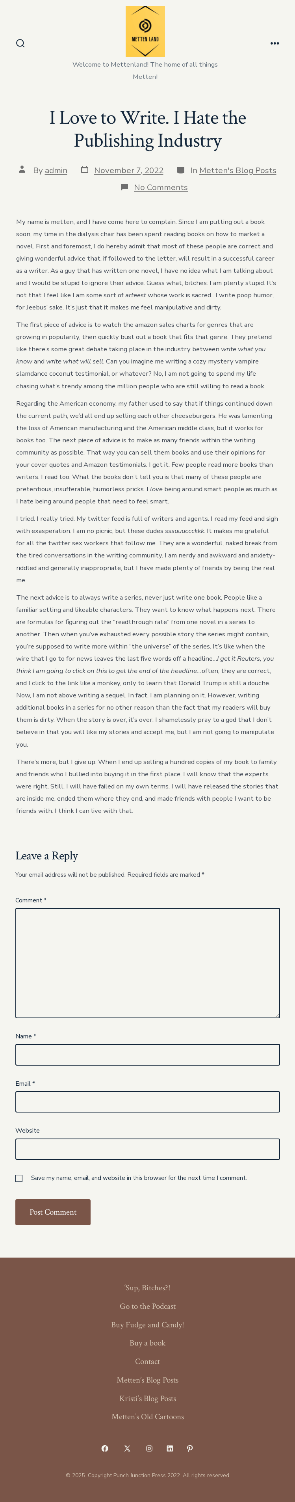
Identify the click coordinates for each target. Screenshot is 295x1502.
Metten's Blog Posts (237, 170)
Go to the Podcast (148, 1306)
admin (56, 170)
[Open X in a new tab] (127, 1448)
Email (25, 1083)
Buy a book (147, 1343)
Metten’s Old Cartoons (147, 1416)
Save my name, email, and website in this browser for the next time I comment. (139, 1178)
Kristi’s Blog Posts (147, 1398)
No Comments (161, 187)
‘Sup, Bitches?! (147, 1287)
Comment (30, 900)
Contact (147, 1361)
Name (25, 1036)
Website (27, 1130)
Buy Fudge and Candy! (147, 1324)
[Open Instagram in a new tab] (149, 1448)
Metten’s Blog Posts (147, 1380)
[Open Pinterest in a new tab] (190, 1448)
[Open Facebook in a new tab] (105, 1448)
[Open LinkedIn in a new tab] (169, 1448)
